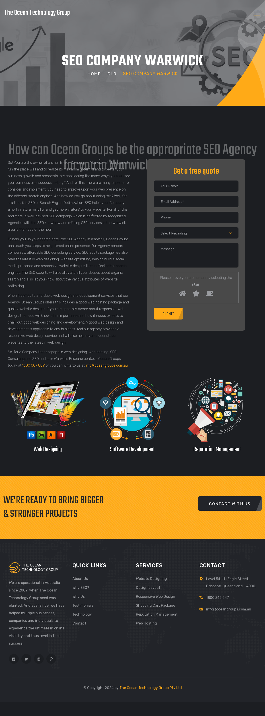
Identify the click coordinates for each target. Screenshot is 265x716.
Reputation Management (157, 614)
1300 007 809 (33, 365)
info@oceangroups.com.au (107, 365)
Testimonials (82, 605)
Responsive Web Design (155, 596)
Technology (82, 614)
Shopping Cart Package (155, 605)
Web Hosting (146, 623)
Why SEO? (80, 587)
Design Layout (148, 587)
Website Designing (151, 578)
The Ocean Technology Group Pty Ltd (150, 687)
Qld (112, 73)
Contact (79, 623)
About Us (80, 578)
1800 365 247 (217, 597)
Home (94, 73)
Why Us (78, 596)
